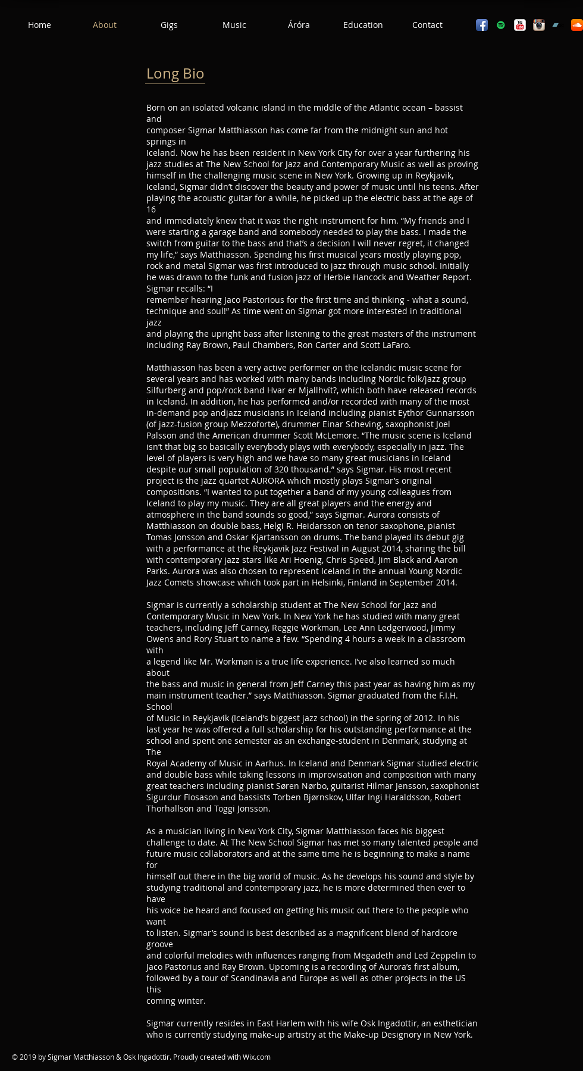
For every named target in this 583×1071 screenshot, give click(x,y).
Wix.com (257, 1056)
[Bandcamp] (558, 25)
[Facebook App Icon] (482, 25)
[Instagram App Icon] (539, 25)
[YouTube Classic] (520, 25)
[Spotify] (501, 25)
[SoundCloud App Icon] (577, 25)
